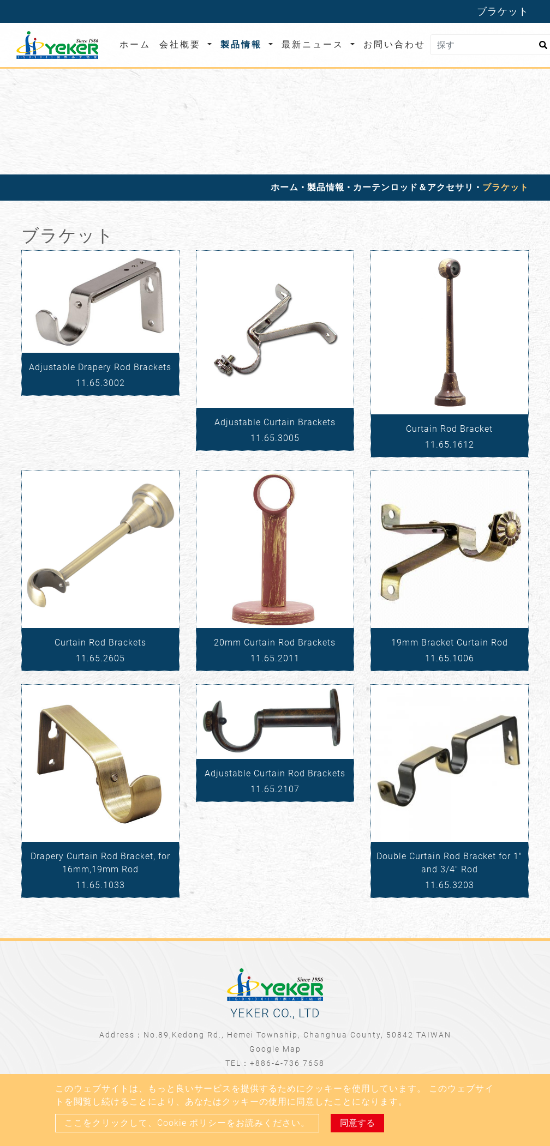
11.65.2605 (100, 658)
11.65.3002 (100, 383)
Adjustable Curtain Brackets (275, 422)
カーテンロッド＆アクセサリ (413, 187)
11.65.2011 (275, 658)
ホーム (137, 44)
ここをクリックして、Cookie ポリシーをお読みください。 (187, 1123)
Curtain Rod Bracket (449, 429)
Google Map (275, 1049)
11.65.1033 (100, 885)
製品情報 (325, 187)
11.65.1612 (449, 444)
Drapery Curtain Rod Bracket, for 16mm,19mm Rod (100, 862)
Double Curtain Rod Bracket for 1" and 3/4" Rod (449, 862)
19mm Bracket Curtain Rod (449, 642)
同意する (357, 1123)
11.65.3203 (449, 885)
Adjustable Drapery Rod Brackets (100, 367)
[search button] (541, 48)
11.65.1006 (449, 658)
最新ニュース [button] (315, 44)
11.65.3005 (275, 438)
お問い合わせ (394, 44)
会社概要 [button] (182, 44)
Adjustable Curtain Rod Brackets (275, 773)
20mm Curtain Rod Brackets (275, 642)
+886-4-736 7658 (287, 1063)
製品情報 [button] (243, 44)
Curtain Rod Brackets (100, 642)
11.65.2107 (275, 789)
